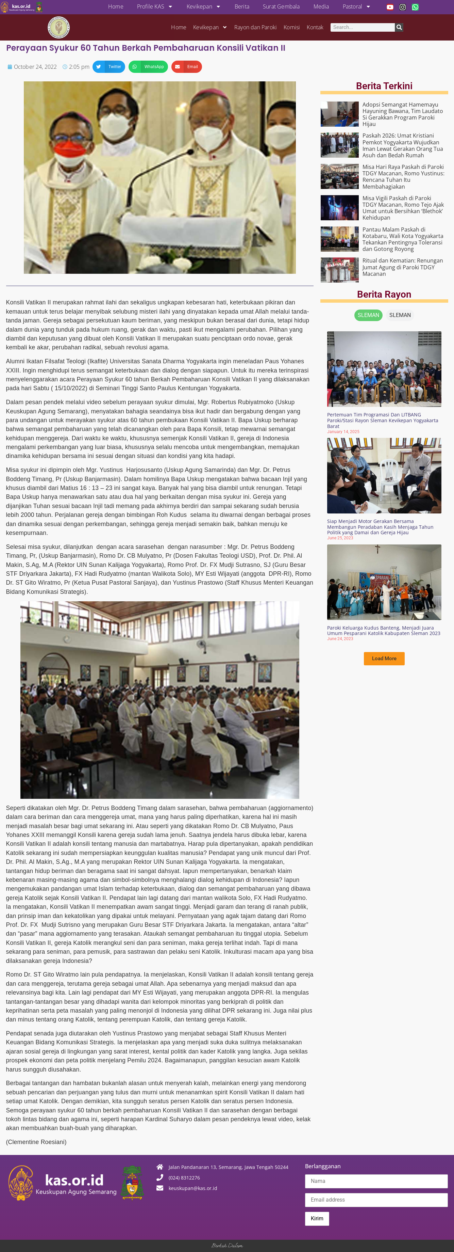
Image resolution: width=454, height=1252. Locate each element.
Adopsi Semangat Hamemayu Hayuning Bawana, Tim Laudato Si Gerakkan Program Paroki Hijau (403, 114)
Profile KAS (155, 6)
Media (321, 6)
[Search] (399, 27)
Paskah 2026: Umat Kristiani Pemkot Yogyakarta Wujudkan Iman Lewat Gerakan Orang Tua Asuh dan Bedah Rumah (403, 145)
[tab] (368, 315)
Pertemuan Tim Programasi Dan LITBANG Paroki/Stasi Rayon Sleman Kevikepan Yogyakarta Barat (382, 420)
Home (115, 6)
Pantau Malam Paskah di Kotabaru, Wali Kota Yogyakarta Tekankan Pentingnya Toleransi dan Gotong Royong (403, 239)
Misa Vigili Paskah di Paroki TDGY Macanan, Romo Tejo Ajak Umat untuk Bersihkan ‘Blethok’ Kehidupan (403, 208)
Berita (242, 6)
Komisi (292, 27)
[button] (109, 67)
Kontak (315, 27)
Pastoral (357, 6)
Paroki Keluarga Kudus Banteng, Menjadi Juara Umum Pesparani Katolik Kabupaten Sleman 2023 (383, 630)
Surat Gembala (281, 6)
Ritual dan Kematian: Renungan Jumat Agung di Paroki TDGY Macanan (403, 267)
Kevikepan (204, 6)
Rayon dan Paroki (255, 27)
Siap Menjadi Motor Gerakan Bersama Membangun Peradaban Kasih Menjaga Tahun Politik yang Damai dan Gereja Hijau (380, 527)
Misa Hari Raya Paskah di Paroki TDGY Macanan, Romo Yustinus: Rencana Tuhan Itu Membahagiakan (403, 176)
